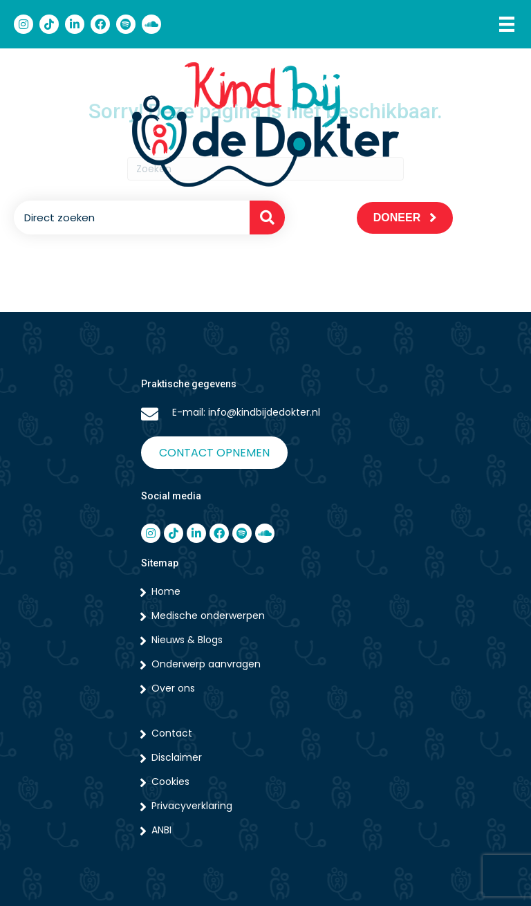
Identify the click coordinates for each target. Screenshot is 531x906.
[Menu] (507, 24)
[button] (267, 217)
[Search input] (128, 217)
